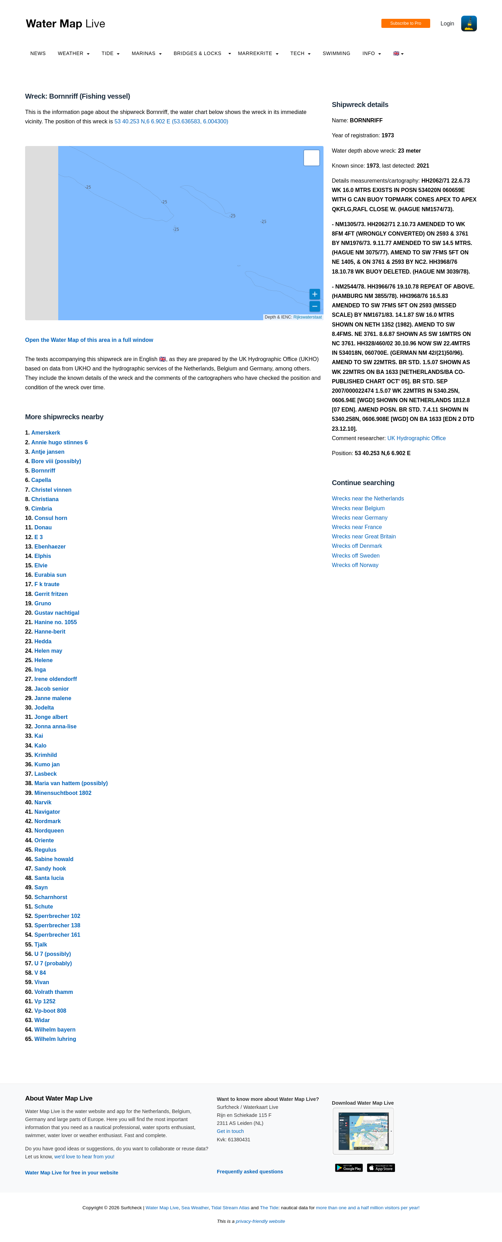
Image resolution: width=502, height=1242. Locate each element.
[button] (311, 158)
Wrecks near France (357, 527)
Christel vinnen (51, 490)
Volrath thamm (54, 992)
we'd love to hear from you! (84, 1156)
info (372, 53)
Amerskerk (45, 433)
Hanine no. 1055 (56, 622)
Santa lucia (49, 878)
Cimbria (41, 509)
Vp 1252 (45, 1001)
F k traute (47, 584)
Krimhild (46, 755)
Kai (39, 736)
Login (447, 23)
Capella (41, 480)
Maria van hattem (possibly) (71, 783)
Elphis (43, 556)
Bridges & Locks (197, 53)
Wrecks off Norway (355, 565)
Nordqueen (49, 831)
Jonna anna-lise (56, 726)
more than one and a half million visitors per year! (368, 1207)
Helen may (48, 651)
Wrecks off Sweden (356, 556)
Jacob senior (52, 689)
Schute (44, 907)
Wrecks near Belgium (358, 508)
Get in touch (230, 1131)
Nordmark (48, 821)
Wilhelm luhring (55, 1039)
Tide (110, 53)
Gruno (43, 603)
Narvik (43, 802)
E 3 (39, 537)
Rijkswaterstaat (308, 317)
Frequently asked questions (250, 1171)
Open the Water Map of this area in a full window (89, 340)
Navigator (47, 812)
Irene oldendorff (56, 679)
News (38, 53)
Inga (40, 670)
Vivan (42, 982)
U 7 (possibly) (53, 954)
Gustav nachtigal (57, 613)
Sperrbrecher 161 (58, 935)
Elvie (41, 565)
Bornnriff (43, 471)
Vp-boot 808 (51, 1011)
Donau (43, 527)
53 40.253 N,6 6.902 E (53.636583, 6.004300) (171, 121)
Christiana (45, 499)
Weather (74, 53)
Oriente (44, 840)
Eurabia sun (51, 575)
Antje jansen (47, 452)
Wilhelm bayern (55, 1030)
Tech (300, 53)
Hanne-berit (50, 632)
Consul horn (51, 518)
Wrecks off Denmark (357, 546)
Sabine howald (54, 859)
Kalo (41, 746)
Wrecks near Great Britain (364, 536)
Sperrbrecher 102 (58, 916)
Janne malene (53, 698)
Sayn (41, 887)
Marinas (147, 53)
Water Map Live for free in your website (71, 1172)
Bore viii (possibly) (56, 461)
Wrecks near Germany (360, 518)
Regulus (45, 850)
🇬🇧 (398, 53)
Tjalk (41, 945)
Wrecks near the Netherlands (368, 498)
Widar (42, 1020)
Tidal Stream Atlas (230, 1207)
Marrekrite (258, 53)
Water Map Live (162, 1207)
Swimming (337, 53)
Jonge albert (51, 717)
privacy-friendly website (260, 1221)
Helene (44, 660)
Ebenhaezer (50, 547)
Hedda (43, 641)
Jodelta (44, 708)
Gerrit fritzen (51, 594)
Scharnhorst (51, 897)
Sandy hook (50, 869)
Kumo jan (47, 764)
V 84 (40, 973)
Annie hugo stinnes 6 (59, 442)
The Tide (269, 1207)
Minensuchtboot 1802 (63, 793)
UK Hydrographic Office (416, 438)
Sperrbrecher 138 (58, 925)
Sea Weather (194, 1207)
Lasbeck (46, 774)
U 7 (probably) (53, 963)
